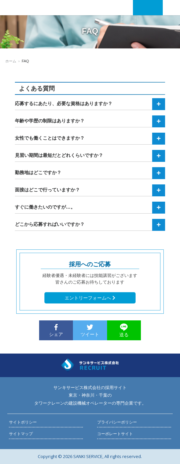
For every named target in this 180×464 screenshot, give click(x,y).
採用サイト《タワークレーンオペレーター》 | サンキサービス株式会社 (33, 7)
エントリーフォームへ (90, 297)
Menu (170, 7)
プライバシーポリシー (117, 422)
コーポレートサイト (115, 433)
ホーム (10, 61)
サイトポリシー (23, 422)
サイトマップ (21, 433)
